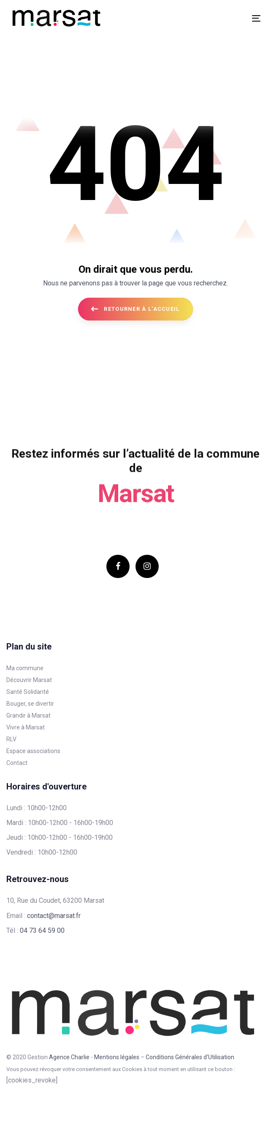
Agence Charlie (69, 1057)
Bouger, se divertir (30, 703)
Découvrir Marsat (29, 680)
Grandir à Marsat (28, 715)
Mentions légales (116, 1057)
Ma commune (24, 668)
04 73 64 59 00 (42, 930)
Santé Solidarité (27, 691)
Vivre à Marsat (25, 727)
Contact (16, 762)
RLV (11, 739)
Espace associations (33, 751)
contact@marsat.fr (54, 916)
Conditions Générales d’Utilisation (190, 1057)
